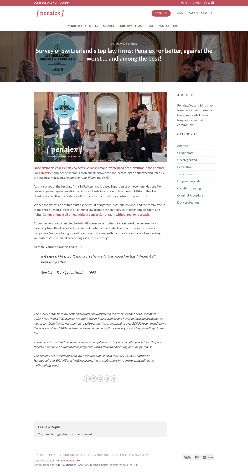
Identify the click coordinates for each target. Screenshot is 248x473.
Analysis (183, 145)
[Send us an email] (209, 3)
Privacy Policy (138, 455)
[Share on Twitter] (93, 378)
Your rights (77, 25)
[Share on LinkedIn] (107, 378)
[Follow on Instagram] (205, 3)
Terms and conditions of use (107, 455)
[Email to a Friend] (100, 378)
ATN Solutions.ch (66, 464)
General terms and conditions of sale (59, 455)
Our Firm (125, 25)
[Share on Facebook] (87, 378)
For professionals (188, 181)
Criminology (185, 152)
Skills (93, 25)
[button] (179, 13)
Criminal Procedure (190, 195)
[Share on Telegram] (114, 378)
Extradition (185, 167)
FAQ (150, 25)
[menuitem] (184, 3)
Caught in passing (124, 44)
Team (140, 25)
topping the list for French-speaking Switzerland (84, 173)
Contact (197, 2)
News (160, 25)
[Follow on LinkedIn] (212, 3)
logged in (61, 434)
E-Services (108, 25)
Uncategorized (187, 160)
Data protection (188, 202)
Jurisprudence (186, 174)
